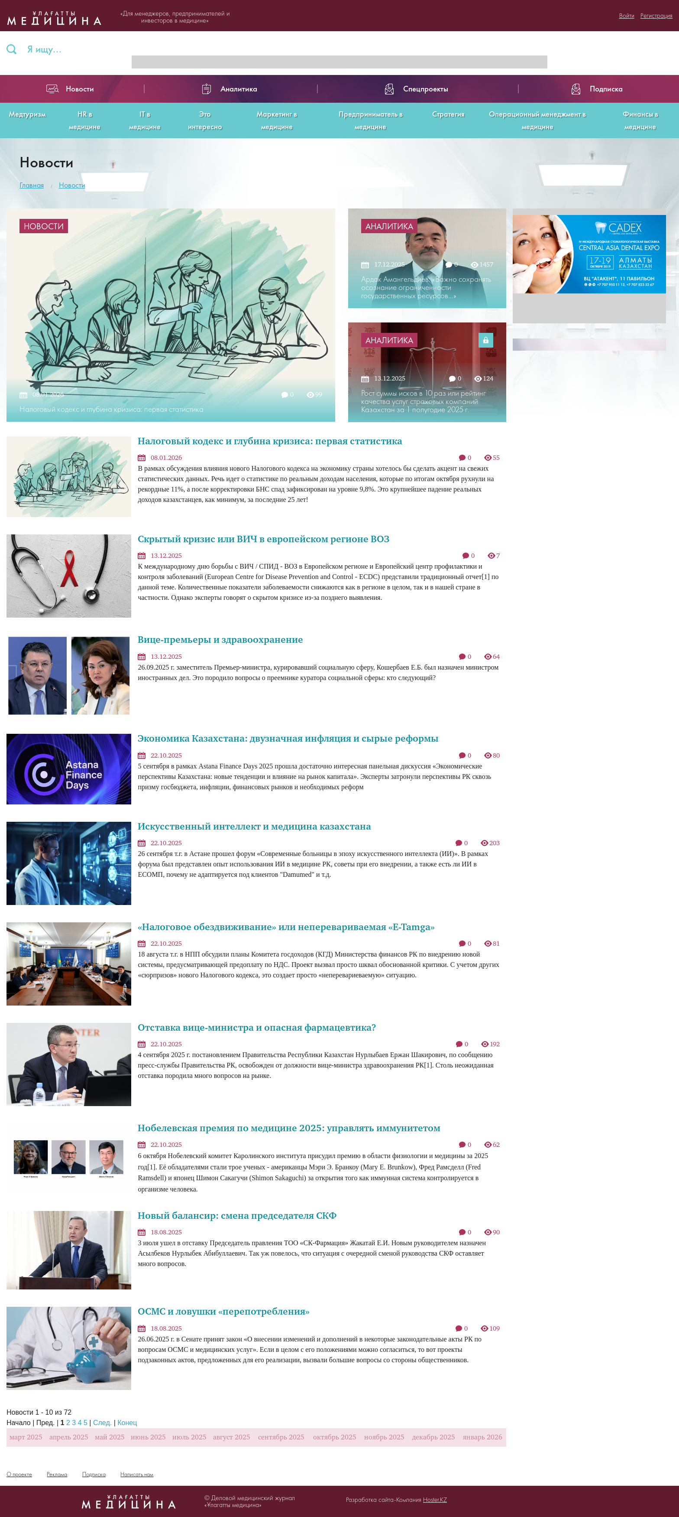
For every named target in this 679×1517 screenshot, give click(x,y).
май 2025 (110, 1437)
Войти (626, 15)
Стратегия (448, 114)
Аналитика (389, 226)
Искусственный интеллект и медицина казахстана (254, 827)
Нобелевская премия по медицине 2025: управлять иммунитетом (289, 1128)
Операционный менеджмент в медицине (537, 120)
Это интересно (205, 120)
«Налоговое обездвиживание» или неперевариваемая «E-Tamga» (286, 927)
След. (102, 1422)
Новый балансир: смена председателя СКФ (237, 1216)
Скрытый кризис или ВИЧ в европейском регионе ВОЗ (264, 539)
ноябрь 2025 (384, 1437)
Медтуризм (27, 114)
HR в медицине (84, 120)
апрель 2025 (68, 1437)
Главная (31, 185)
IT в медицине (145, 120)
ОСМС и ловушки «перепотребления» (224, 1312)
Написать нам (136, 1474)
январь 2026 (482, 1437)
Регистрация (656, 15)
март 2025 (26, 1437)
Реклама (57, 1474)
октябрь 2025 (334, 1437)
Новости (72, 185)
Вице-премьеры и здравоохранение (220, 640)
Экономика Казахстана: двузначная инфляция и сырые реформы (288, 739)
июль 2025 (189, 1437)
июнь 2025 (148, 1437)
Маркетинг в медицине (276, 120)
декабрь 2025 (433, 1437)
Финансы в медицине (640, 120)
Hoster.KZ (435, 1499)
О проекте (19, 1474)
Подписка (94, 1474)
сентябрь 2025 (281, 1437)
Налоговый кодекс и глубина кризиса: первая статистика (270, 441)
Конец (127, 1422)
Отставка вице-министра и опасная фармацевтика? (257, 1028)
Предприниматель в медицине (371, 120)
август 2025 (231, 1437)
